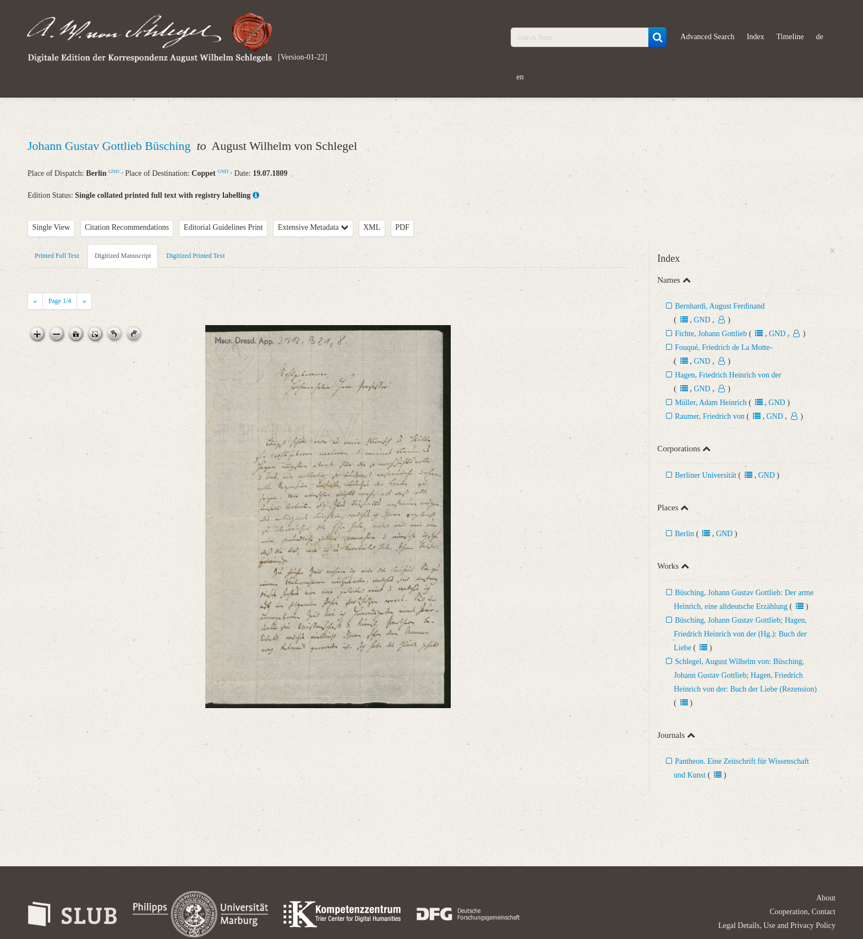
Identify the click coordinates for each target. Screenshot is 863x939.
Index (755, 37)
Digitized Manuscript (123, 256)
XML (371, 227)
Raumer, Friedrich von (710, 416)
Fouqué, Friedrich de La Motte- (723, 347)
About (825, 898)
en (519, 77)
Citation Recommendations (127, 227)
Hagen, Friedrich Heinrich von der (728, 375)
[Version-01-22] (302, 57)
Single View (51, 227)
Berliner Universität (705, 475)
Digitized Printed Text (195, 256)
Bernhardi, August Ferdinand (719, 306)
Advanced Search (707, 37)
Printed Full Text (57, 256)
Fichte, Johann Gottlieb (711, 334)
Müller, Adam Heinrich (710, 402)
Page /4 (59, 301)
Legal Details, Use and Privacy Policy (776, 925)
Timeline (790, 37)
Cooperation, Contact (802, 912)
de (819, 37)
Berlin (684, 534)
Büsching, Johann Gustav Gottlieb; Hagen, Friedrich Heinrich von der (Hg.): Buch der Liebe (740, 634)
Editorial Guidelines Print (223, 227)
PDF (402, 227)
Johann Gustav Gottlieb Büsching (111, 146)
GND (113, 171)
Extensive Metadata (313, 227)
